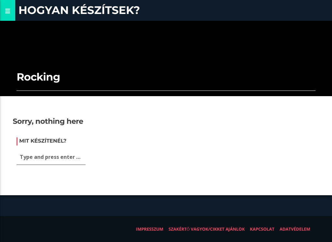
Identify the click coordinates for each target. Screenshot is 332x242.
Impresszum (149, 229)
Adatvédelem (294, 229)
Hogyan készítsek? (79, 10)
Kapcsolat (262, 229)
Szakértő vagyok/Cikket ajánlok (207, 229)
